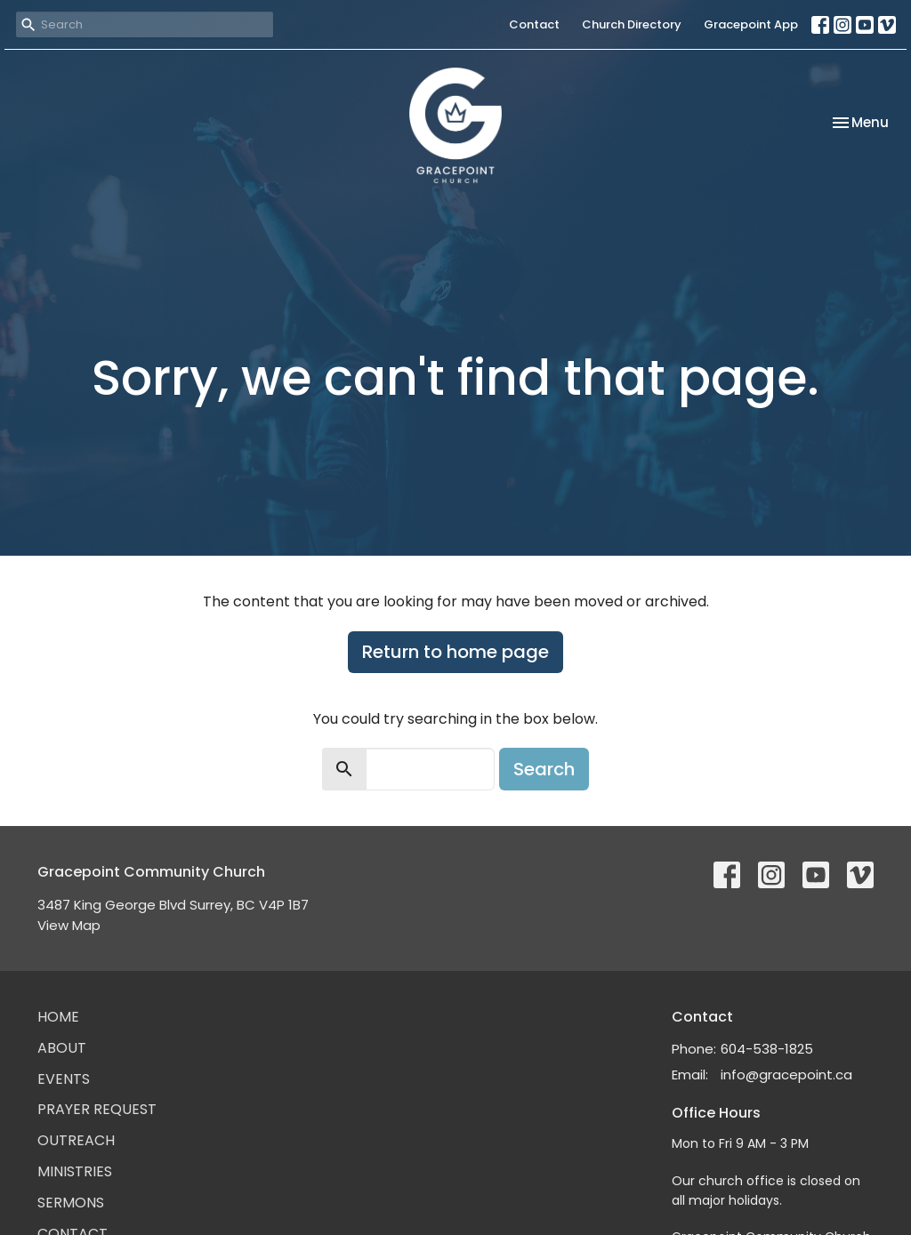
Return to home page (455, 651)
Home (58, 1016)
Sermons (70, 1202)
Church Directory (631, 24)
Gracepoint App (751, 24)
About (61, 1048)
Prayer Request (97, 1109)
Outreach (76, 1140)
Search (544, 769)
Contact (534, 24)
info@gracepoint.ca (786, 1074)
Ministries (74, 1171)
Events (63, 1079)
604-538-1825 (767, 1048)
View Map (69, 925)
